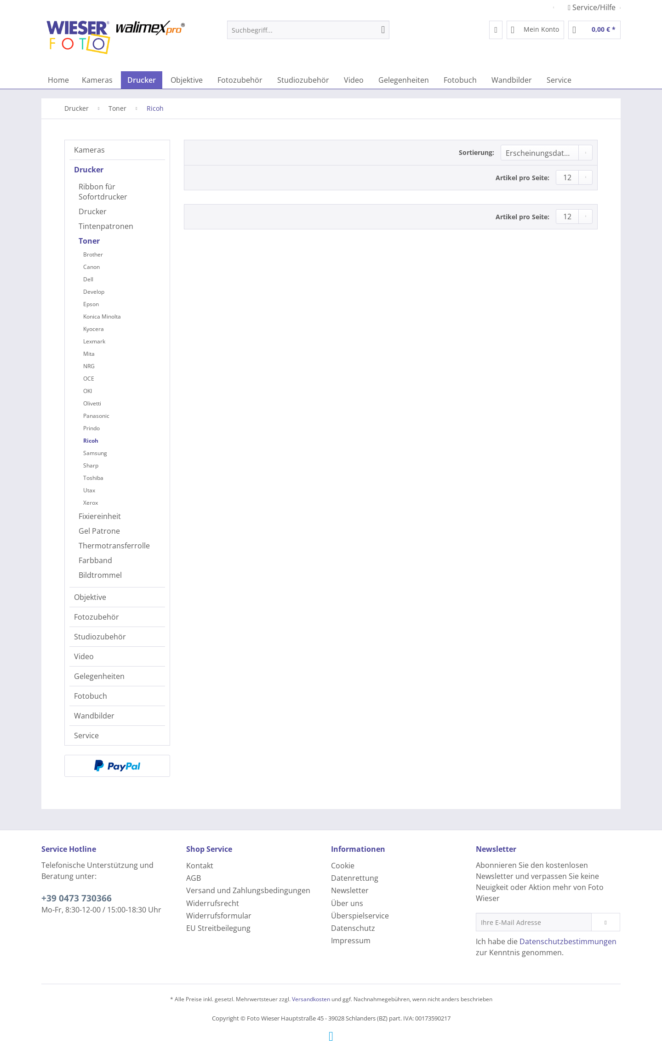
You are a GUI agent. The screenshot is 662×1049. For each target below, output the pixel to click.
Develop (93, 292)
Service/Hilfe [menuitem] (592, 7)
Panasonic (96, 416)
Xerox (90, 503)
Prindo (91, 428)
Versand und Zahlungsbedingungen (248, 890)
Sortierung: (476, 152)
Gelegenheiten (99, 676)
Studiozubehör (100, 637)
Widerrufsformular (218, 916)
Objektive (90, 597)
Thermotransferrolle (114, 546)
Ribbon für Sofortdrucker (103, 192)
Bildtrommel (100, 575)
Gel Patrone (99, 531)
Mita (89, 354)
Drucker (88, 170)
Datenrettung (354, 878)
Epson (91, 304)
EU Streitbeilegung (218, 928)
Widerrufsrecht (212, 903)
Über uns (347, 903)
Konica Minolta (102, 316)
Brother (93, 254)
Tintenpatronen (106, 226)
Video (84, 656)
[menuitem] (308, 34)
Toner (89, 241)
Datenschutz (353, 928)
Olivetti (92, 403)
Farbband (95, 560)
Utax (89, 490)
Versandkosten (311, 999)
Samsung (95, 453)
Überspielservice (360, 916)
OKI (87, 391)
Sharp (90, 465)
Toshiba (93, 478)
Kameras (89, 150)
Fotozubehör (96, 617)
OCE (88, 378)
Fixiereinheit (100, 516)
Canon (91, 267)
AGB (193, 878)
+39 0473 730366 (76, 898)
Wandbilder (94, 716)
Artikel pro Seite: (522, 177)
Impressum (351, 940)
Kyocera (93, 329)
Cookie (342, 866)
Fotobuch (90, 696)
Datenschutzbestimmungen (567, 941)
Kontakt (199, 866)
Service (86, 735)
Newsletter (350, 890)
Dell (88, 279)
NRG (89, 366)
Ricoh (90, 441)
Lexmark (94, 341)
